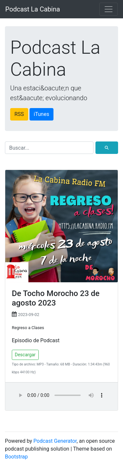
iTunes (41, 114)
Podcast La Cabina (32, 9)
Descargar (25, 354)
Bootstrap (16, 457)
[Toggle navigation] (108, 9)
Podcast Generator (55, 441)
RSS (19, 114)
